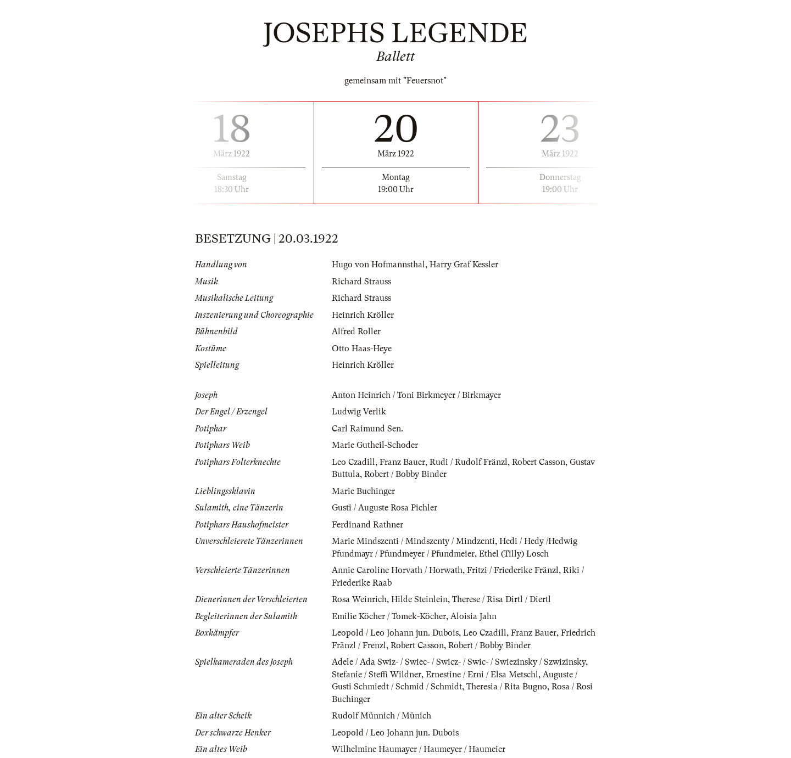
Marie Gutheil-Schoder (375, 445)
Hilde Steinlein (419, 599)
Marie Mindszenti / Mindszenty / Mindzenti (413, 541)
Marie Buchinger (363, 491)
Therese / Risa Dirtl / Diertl (501, 599)
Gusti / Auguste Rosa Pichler (384, 508)
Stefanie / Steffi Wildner (376, 675)
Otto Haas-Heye (362, 348)
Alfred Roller (356, 331)
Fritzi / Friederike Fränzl (513, 570)
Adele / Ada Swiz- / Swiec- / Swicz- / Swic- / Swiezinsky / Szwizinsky (459, 662)
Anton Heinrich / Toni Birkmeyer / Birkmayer (416, 395)
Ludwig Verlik (359, 412)
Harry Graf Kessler (464, 264)
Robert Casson (538, 462)
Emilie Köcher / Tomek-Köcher (389, 616)
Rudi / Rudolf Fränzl (469, 462)
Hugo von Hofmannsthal (378, 264)
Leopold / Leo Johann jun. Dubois (395, 633)
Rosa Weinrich (359, 599)
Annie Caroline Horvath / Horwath (397, 570)
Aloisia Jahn (473, 616)
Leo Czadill (353, 462)
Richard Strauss (361, 282)
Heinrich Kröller (363, 315)
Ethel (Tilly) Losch (514, 554)
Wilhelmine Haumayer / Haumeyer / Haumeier (418, 749)
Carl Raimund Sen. (367, 429)
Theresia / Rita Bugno (506, 687)
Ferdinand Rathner (367, 525)
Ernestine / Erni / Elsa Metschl (482, 675)
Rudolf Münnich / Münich (381, 716)
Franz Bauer (402, 462)
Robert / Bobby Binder (405, 474)
